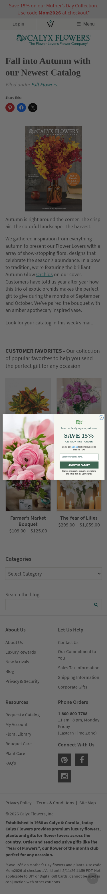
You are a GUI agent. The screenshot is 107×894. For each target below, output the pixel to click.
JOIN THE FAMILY (79, 465)
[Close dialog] (101, 417)
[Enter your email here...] (79, 457)
